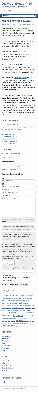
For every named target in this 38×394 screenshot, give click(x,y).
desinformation (5, 303)
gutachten (13, 308)
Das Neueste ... (7, 368)
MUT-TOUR (23, 98)
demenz (20, 300)
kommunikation (28, 308)
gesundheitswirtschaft (28, 305)
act (2, 295)
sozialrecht (25, 321)
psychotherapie (32, 315)
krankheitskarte (21, 310)
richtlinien (32, 318)
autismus (13, 298)
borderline (4, 300)
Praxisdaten (6, 341)
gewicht (3, 308)
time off (4, 350)
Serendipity (12, 389)
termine (9, 323)
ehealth (19, 303)
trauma (13, 323)
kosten (33, 308)
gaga (27, 303)
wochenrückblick (18, 129)
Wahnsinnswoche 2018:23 (17, 20)
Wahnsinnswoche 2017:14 (9, 134)
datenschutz (14, 300)
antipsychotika (5, 298)
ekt (23, 303)
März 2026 (5, 363)
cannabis (8, 300)
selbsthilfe (13, 321)
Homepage (5, 190)
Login (4, 382)
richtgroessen (27, 318)
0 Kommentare (13, 124)
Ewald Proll (15, 24)
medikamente (13, 312)
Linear (18, 166)
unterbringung (9, 129)
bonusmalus (29, 298)
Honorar (5, 343)
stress (33, 321)
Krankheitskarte (7, 338)
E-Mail (4, 184)
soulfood (19, 321)
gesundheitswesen (17, 305)
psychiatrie (32, 127)
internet (22, 308)
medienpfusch (5, 312)
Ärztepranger (6, 336)
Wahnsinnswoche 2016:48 (9, 144)
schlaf (9, 321)
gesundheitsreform (6, 305)
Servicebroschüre (20, 78)
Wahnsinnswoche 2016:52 (9, 141)
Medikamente (7, 346)
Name (4, 178)
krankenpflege (14, 310)
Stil (18, 120)
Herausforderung (8, 59)
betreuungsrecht (19, 298)
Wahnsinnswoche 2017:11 (9, 136)
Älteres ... (5, 370)
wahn (28, 323)
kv (27, 310)
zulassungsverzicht (24, 326)
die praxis (25, 127)
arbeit (9, 298)
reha (3, 129)
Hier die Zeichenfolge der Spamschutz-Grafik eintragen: (18, 268)
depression (18, 127)
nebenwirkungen (21, 312)
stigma (29, 321)
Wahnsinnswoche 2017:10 (9, 139)
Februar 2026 (6, 365)
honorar (18, 308)
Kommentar (6, 196)
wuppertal (17, 326)
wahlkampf (24, 323)
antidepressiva (29, 295)
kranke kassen (6, 310)
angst (24, 295)
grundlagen (8, 308)
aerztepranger (12, 295)
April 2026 (5, 361)
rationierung (4, 318)
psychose (26, 315)
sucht (3, 323)
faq (25, 303)
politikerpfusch (7, 316)
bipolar (24, 298)
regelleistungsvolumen (12, 318)
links (29, 310)
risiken (3, 321)
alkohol (21, 295)
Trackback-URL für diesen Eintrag (11, 153)
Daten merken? (8, 275)
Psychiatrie (5, 124)
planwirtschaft (30, 312)
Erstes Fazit (6, 41)
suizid (5, 323)
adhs (5, 295)
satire (6, 321)
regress (19, 318)
